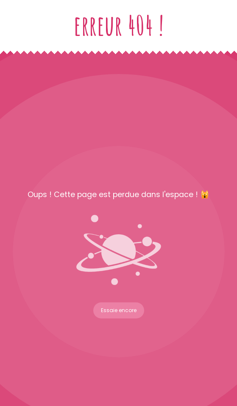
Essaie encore (119, 310)
